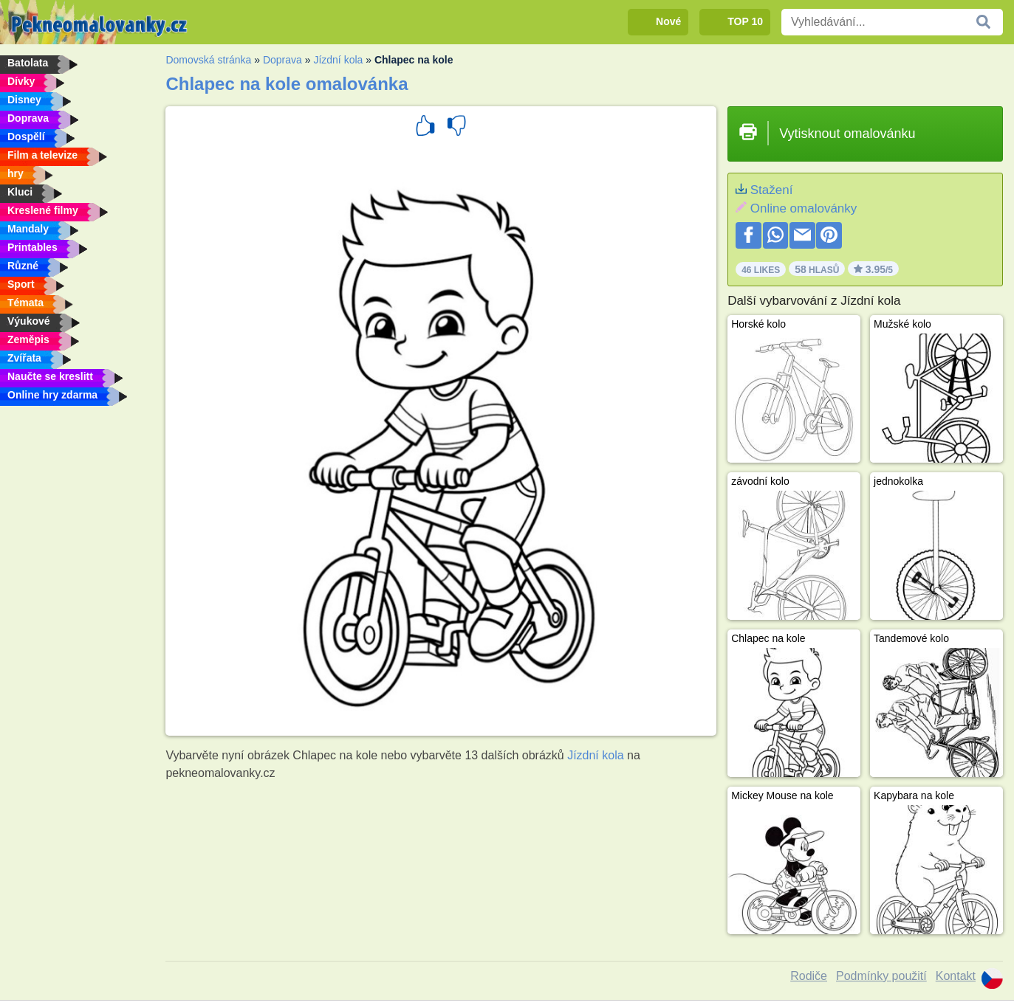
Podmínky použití (881, 976)
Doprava (282, 60)
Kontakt (956, 976)
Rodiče (808, 976)
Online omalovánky (803, 208)
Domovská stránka (208, 60)
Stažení (771, 190)
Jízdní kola (338, 60)
